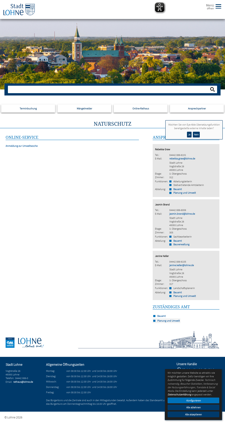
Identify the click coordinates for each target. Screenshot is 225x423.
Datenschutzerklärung (179, 394)
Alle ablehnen (193, 407)
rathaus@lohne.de (23, 381)
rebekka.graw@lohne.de (182, 158)
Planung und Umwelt (184, 192)
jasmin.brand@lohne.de (182, 213)
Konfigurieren (193, 400)
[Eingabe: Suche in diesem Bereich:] (109, 89)
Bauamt (177, 189)
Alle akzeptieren (193, 414)
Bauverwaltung (181, 244)
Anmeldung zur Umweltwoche (22, 146)
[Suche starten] (212, 89)
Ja (189, 134)
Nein (196, 134)
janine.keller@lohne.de (181, 265)
